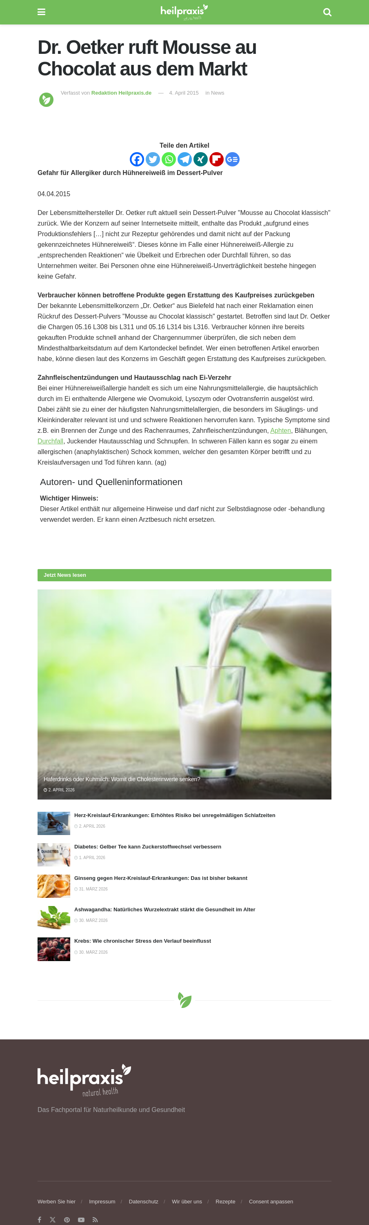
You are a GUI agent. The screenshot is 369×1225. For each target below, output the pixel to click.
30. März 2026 (91, 920)
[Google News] (232, 159)
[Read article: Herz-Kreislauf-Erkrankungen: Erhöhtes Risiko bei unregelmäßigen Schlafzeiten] (54, 823)
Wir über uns (187, 1201)
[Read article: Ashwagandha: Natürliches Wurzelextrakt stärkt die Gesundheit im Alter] (54, 917)
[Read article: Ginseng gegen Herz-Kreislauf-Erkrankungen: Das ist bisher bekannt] (54, 886)
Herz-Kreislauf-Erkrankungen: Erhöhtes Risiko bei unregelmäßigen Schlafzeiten (175, 815)
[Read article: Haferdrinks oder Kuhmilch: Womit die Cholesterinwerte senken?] (184, 694)
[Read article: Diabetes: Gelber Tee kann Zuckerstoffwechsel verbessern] (54, 854)
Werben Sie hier (57, 1201)
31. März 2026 (91, 889)
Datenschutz (143, 1201)
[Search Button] (327, 12)
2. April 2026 (59, 790)
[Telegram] (185, 159)
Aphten (280, 430)
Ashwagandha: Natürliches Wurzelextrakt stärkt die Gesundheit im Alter (165, 909)
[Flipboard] (216, 159)
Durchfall (50, 441)
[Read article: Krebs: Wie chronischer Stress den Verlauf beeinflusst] (54, 949)
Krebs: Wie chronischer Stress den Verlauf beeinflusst (142, 941)
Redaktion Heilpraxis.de (121, 93)
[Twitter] (153, 159)
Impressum (102, 1201)
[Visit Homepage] (184, 12)
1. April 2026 (89, 857)
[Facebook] (137, 159)
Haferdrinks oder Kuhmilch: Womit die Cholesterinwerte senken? (122, 779)
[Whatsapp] (169, 159)
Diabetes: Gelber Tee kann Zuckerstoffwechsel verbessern (147, 847)
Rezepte (225, 1201)
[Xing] (200, 159)
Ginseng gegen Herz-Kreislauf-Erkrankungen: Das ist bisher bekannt (160, 878)
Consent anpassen (271, 1201)
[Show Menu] (41, 12)
